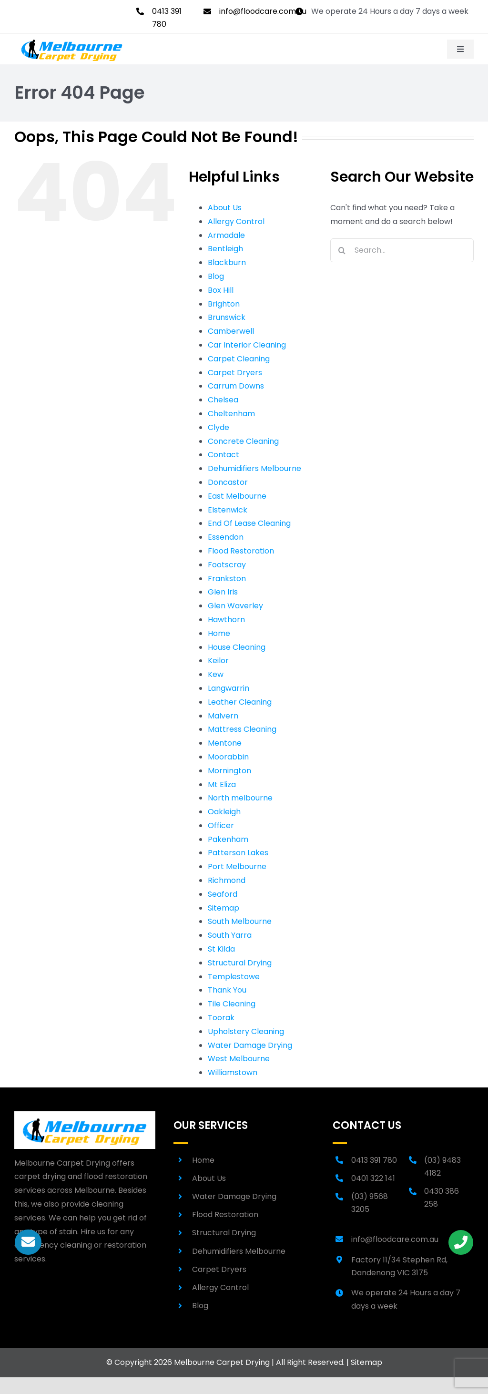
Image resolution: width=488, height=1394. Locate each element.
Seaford (222, 894)
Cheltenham (231, 413)
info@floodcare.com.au (262, 11)
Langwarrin (228, 688)
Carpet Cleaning (239, 358)
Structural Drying (240, 962)
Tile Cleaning (231, 1003)
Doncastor (228, 482)
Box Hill (221, 290)
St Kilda (221, 948)
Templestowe (234, 976)
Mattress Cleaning (242, 729)
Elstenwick (227, 509)
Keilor (218, 660)
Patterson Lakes (238, 852)
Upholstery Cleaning (246, 1031)
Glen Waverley (235, 605)
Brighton (224, 303)
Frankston (227, 578)
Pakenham (228, 839)
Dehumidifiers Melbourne (254, 468)
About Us (225, 207)
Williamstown (232, 1072)
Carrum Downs (236, 385)
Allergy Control (236, 221)
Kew (216, 674)
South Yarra (230, 935)
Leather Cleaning (240, 702)
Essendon (226, 537)
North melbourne (240, 797)
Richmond (226, 880)
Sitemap (223, 907)
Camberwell (231, 331)
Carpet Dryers (235, 372)
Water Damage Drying (250, 1045)
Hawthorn (226, 619)
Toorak (221, 1017)
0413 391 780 (374, 1160)
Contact (223, 454)
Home (219, 633)
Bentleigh (225, 248)
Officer (221, 825)
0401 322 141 (373, 1178)
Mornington (229, 770)
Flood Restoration (241, 550)
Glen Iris (223, 591)
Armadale (226, 235)
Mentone (225, 743)
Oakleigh (224, 811)
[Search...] (402, 250)
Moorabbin (228, 756)
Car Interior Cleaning (247, 344)
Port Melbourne (237, 866)
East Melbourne (237, 496)
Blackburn (227, 262)
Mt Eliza (222, 784)
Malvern (223, 715)
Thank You (227, 989)
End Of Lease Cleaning (249, 523)
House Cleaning (236, 647)
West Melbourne (239, 1058)
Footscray (227, 564)
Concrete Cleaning (243, 441)
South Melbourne (240, 921)
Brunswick (226, 317)
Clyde (218, 427)
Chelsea (223, 399)
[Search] (342, 250)
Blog (216, 276)
